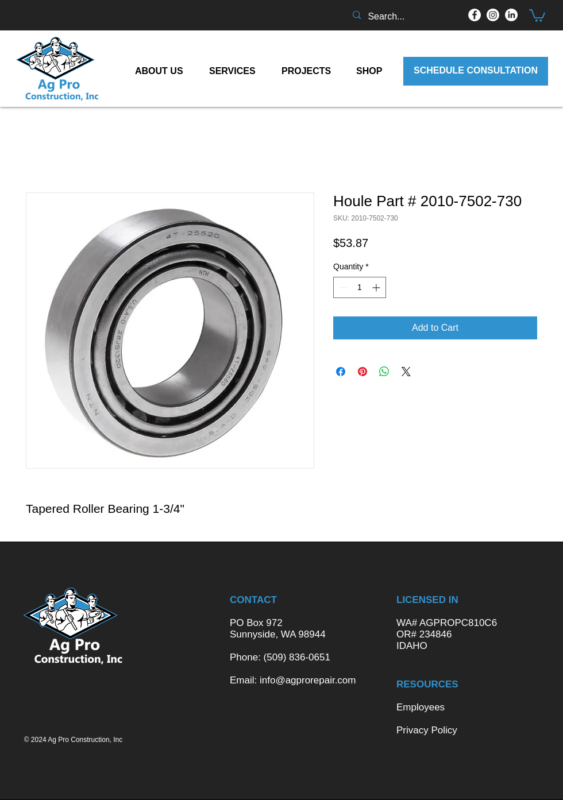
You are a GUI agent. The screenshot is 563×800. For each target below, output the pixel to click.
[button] (537, 15)
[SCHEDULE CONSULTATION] (475, 71)
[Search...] (401, 17)
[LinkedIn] (511, 15)
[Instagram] (493, 15)
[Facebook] (474, 15)
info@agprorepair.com (308, 680)
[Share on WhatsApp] (384, 371)
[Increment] (377, 287)
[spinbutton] (359, 287)
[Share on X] (406, 371)
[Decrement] (342, 287)
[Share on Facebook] (341, 371)
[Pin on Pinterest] (362, 371)
